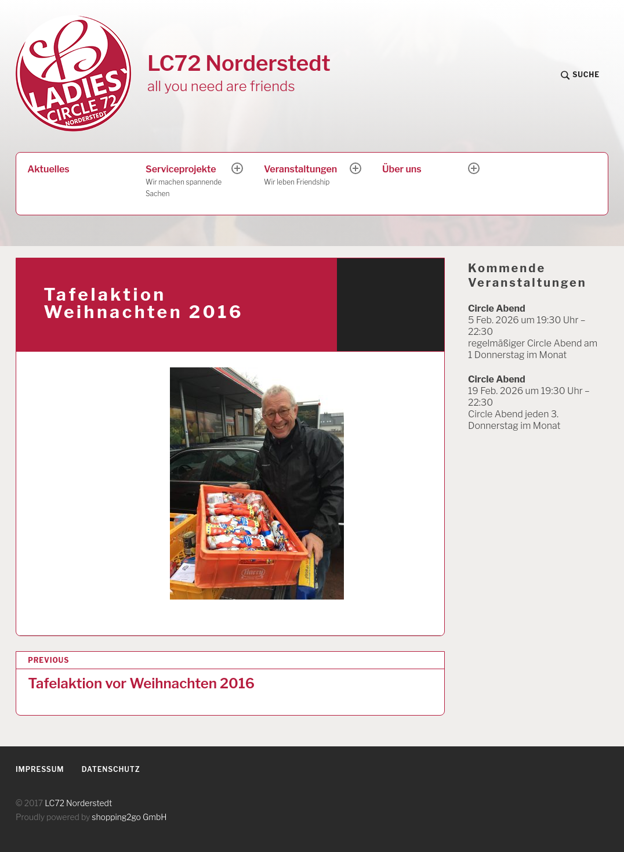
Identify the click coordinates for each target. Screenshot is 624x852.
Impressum (40, 769)
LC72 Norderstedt (239, 63)
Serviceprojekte (189, 182)
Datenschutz (111, 769)
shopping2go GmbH (129, 817)
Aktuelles (48, 169)
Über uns (402, 169)
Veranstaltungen (307, 176)
